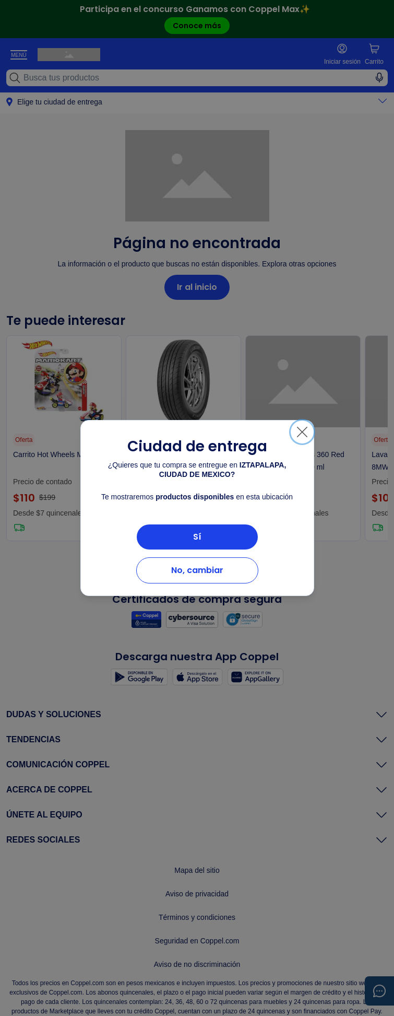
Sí (197, 537)
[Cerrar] (302, 432)
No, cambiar (197, 570)
